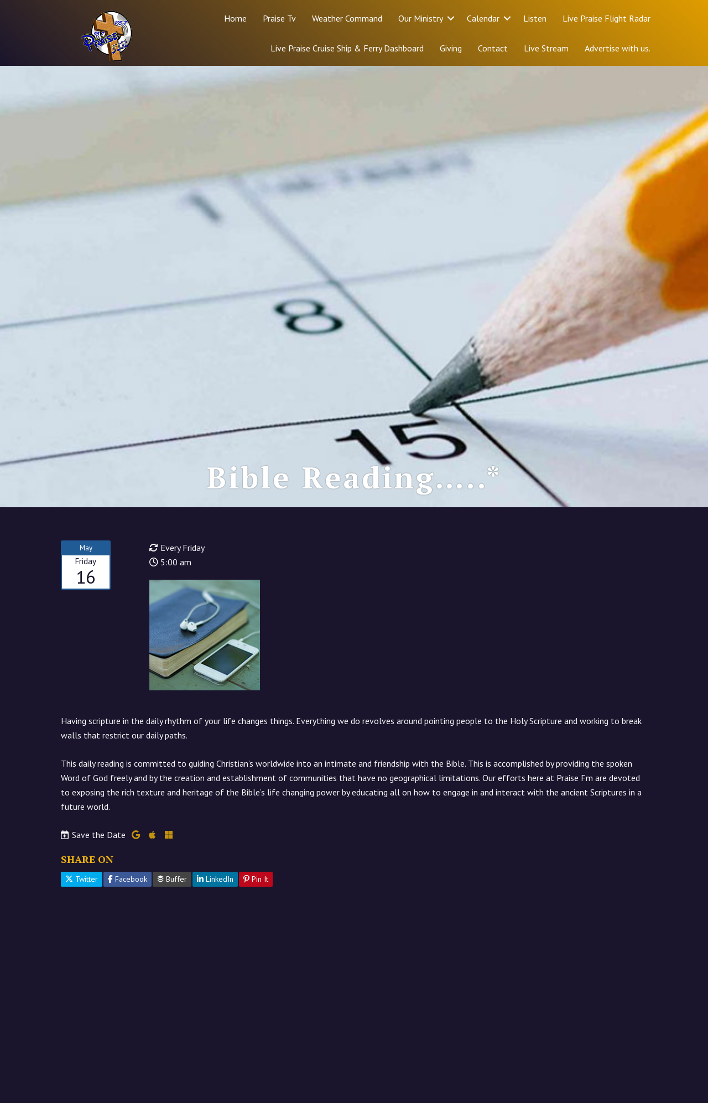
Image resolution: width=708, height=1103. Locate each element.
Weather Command (347, 18)
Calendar (483, 18)
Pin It (255, 879)
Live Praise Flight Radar (606, 18)
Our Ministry (420, 18)
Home (235, 18)
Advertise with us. (617, 48)
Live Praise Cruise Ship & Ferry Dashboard (347, 48)
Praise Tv (279, 18)
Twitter (81, 879)
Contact (493, 48)
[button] (451, 18)
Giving (451, 48)
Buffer (172, 879)
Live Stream (546, 48)
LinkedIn (215, 879)
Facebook (127, 879)
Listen (534, 18)
